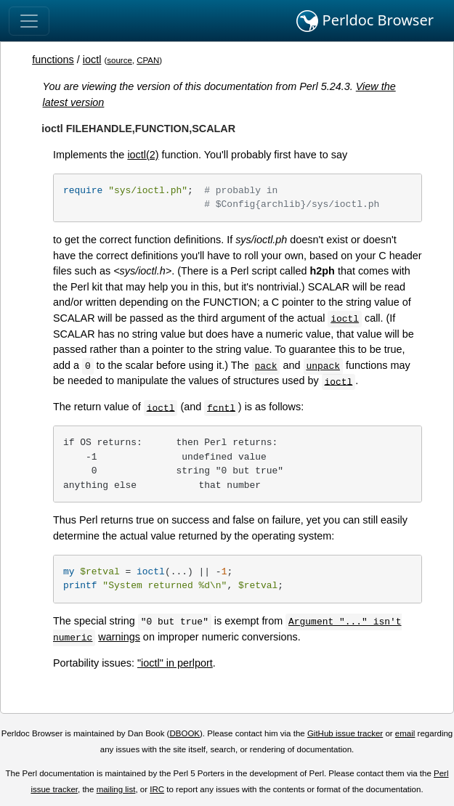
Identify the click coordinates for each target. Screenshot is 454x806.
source (119, 60)
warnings (119, 637)
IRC (157, 789)
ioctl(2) (142, 154)
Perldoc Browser (365, 21)
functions (53, 59)
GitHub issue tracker (345, 733)
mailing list (116, 789)
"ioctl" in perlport (175, 663)
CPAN (148, 60)
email (405, 733)
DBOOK (184, 733)
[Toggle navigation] (29, 21)
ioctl (92, 59)
